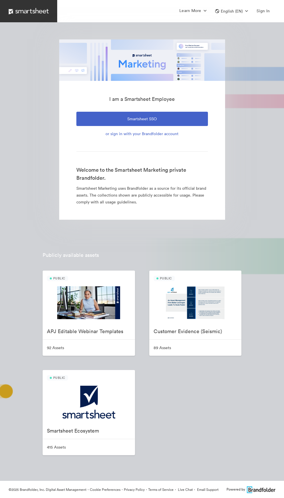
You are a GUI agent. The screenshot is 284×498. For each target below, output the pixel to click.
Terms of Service (161, 489)
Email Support (207, 489)
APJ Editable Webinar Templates (85, 331)
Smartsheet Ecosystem (73, 430)
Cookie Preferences (105, 489)
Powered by (251, 489)
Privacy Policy (134, 489)
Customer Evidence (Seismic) (188, 331)
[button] (231, 11)
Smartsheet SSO (142, 118)
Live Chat (185, 489)
